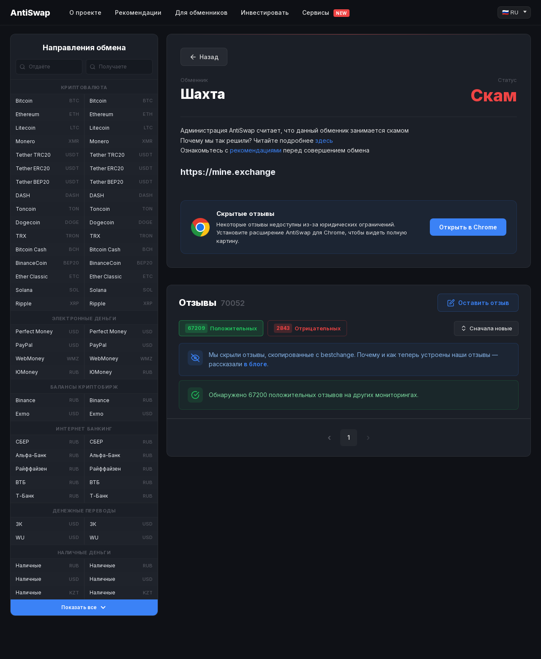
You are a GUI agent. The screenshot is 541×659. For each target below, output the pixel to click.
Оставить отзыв (478, 303)
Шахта (202, 94)
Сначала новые (486, 328)
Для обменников (201, 12)
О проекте (85, 12)
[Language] (514, 12)
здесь (324, 140)
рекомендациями (255, 150)
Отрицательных (307, 328)
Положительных (221, 328)
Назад (204, 57)
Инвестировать (265, 12)
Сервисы (326, 13)
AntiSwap (30, 13)
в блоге (255, 364)
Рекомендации (138, 12)
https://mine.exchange (228, 172)
